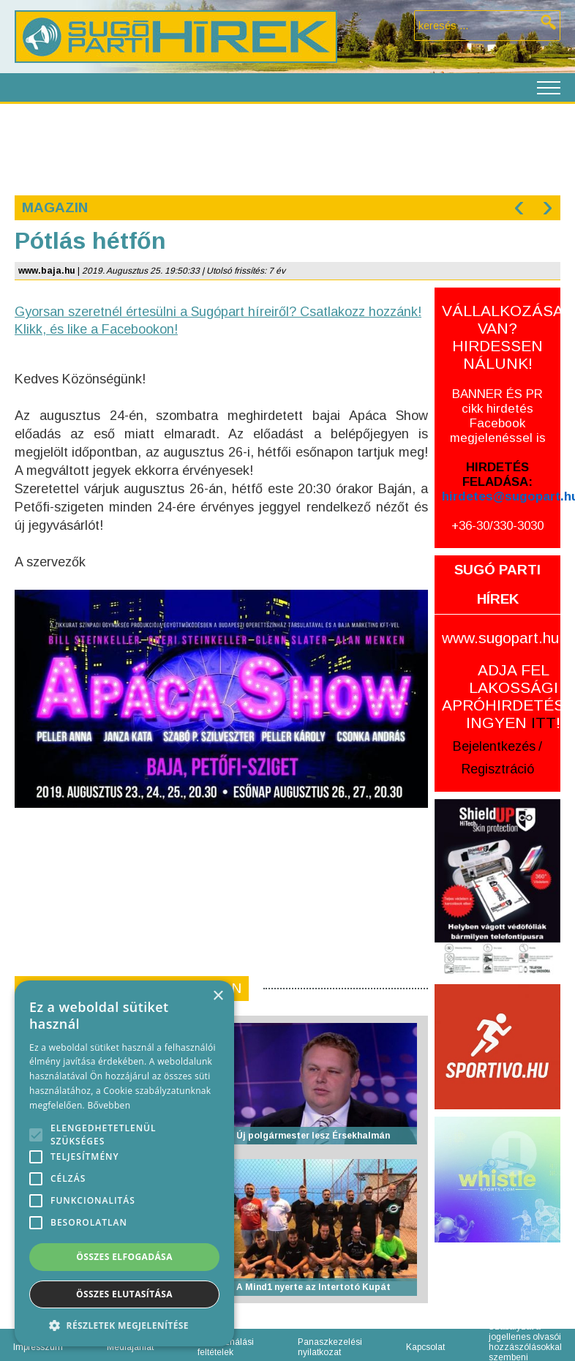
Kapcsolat (425, 1347)
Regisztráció (498, 769)
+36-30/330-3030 (497, 526)
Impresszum (38, 1347)
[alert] (124, 1163)
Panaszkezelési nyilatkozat (330, 1347)
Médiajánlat (130, 1347)
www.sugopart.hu (500, 637)
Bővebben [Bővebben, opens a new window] (108, 1105)
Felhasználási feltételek (226, 1347)
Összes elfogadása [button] (124, 1257)
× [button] (217, 996)
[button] (124, 1325)
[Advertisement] (286, 148)
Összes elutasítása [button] (124, 1294)
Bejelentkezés (494, 746)
